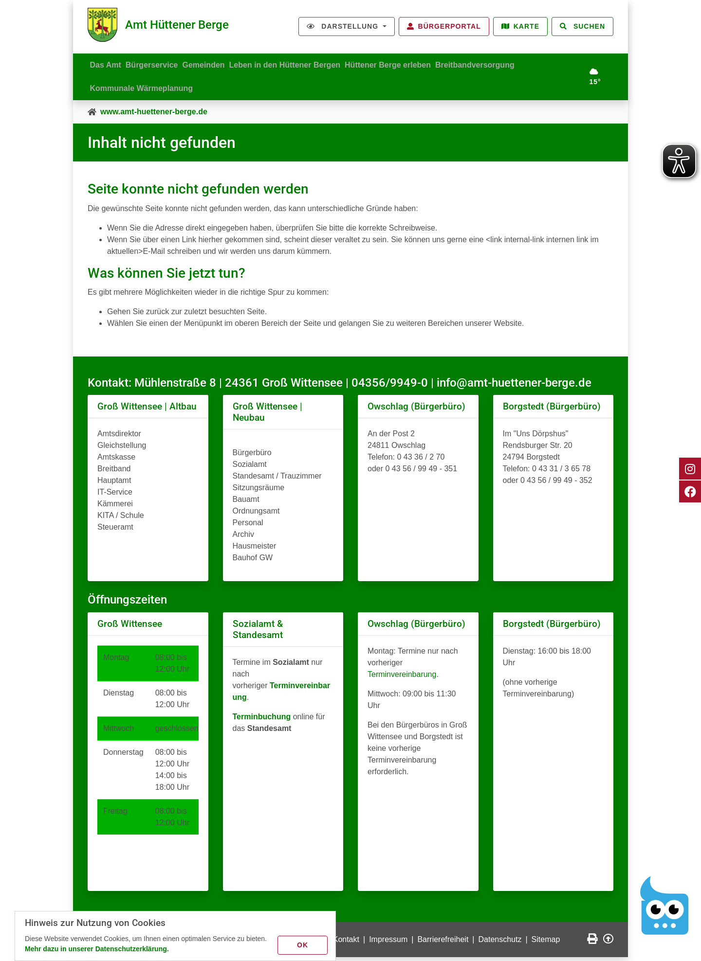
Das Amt (107, 63)
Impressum (388, 943)
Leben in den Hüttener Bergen (299, 63)
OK (304, 943)
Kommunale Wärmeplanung (143, 90)
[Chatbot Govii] (665, 905)
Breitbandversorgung (498, 63)
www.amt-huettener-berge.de (153, 115)
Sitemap (546, 943)
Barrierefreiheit (442, 943)
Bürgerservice (158, 63)
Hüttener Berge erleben (408, 63)
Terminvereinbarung (402, 678)
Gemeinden (214, 63)
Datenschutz (500, 943)
